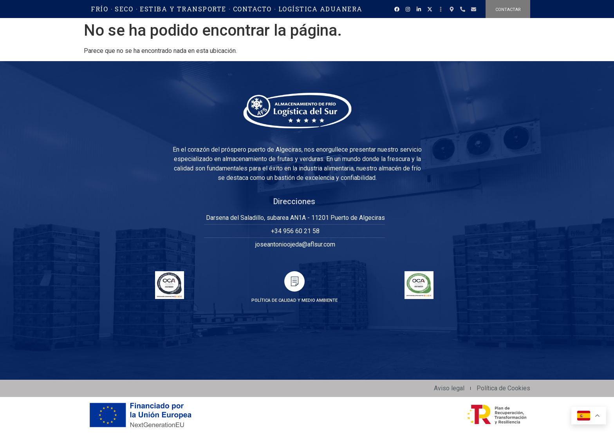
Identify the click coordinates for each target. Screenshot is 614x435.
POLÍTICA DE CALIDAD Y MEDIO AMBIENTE (294, 300)
